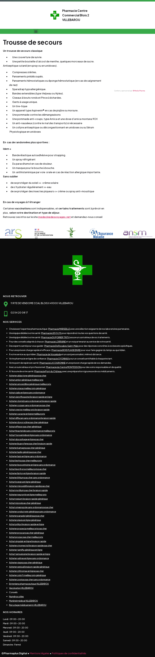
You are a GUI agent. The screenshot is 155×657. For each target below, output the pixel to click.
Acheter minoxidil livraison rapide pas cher (29, 486)
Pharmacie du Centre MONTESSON (63, 367)
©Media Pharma (139, 91)
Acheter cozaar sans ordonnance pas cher (29, 405)
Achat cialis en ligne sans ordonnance (27, 392)
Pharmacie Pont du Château (48, 371)
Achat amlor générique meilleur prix (26, 379)
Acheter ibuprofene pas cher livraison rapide (30, 443)
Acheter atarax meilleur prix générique (27, 388)
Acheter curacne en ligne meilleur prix (27, 413)
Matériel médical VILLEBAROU (23, 600)
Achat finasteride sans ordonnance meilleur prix (32, 430)
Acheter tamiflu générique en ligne (25, 549)
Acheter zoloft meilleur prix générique (27, 575)
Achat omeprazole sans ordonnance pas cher (31, 507)
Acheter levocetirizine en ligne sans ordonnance (32, 464)
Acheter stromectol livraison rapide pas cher (30, 545)
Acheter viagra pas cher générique (25, 562)
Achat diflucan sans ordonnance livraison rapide (32, 418)
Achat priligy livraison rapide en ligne (26, 524)
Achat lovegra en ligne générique (25, 481)
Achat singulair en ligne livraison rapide (27, 541)
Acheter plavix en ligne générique (25, 520)
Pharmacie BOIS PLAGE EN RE (65, 350)
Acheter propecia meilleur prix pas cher (28, 528)
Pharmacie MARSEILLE (59, 328)
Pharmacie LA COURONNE (52, 362)
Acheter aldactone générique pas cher (27, 375)
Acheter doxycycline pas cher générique (28, 422)
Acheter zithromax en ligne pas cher (26, 571)
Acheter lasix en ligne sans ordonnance (27, 456)
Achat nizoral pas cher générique (25, 503)
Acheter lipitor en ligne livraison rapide (27, 473)
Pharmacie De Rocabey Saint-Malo (61, 345)
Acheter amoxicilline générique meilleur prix (30, 384)
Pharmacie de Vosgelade (49, 354)
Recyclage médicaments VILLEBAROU (27, 605)
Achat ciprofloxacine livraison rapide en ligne (30, 396)
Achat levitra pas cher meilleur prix (25, 460)
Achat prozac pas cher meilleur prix (26, 537)
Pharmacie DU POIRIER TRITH (55, 337)
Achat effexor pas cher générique (25, 426)
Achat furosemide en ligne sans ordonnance (30, 435)
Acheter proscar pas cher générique (26, 532)
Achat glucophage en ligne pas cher (26, 439)
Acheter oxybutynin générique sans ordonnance (32, 511)
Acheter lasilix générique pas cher (25, 452)
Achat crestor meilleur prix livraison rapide (29, 409)
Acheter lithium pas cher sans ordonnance (29, 477)
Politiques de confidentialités (69, 653)
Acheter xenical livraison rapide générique (29, 566)
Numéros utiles (16, 596)
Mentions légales (39, 653)
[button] (35, 31)
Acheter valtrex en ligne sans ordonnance (29, 558)
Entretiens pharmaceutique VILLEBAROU (29, 583)
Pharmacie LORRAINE (55, 341)
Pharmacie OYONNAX (58, 358)
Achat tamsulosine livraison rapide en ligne (29, 554)
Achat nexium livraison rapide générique (28, 498)
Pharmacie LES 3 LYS (51, 333)
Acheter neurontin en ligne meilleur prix (27, 494)
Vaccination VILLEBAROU (21, 588)
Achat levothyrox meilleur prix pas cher (27, 469)
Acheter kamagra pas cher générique (27, 447)
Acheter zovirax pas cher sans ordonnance (29, 579)
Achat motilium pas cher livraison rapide (28, 490)
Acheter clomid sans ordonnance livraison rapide (32, 401)
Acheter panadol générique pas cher (26, 515)
